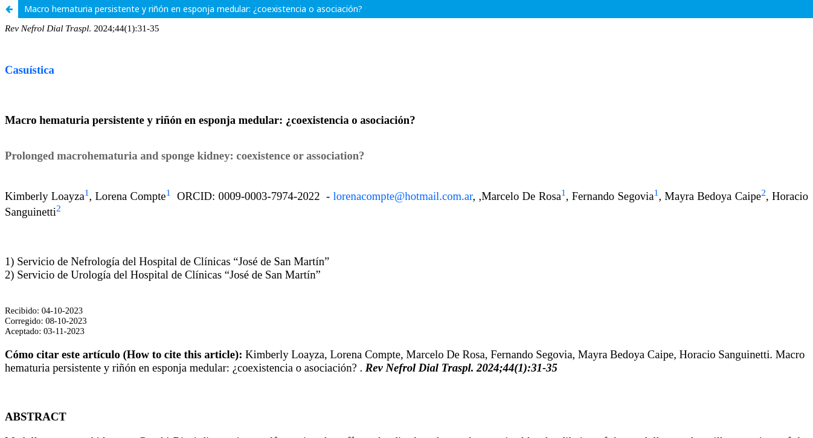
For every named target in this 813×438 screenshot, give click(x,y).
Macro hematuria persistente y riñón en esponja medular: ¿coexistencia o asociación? (193, 8)
